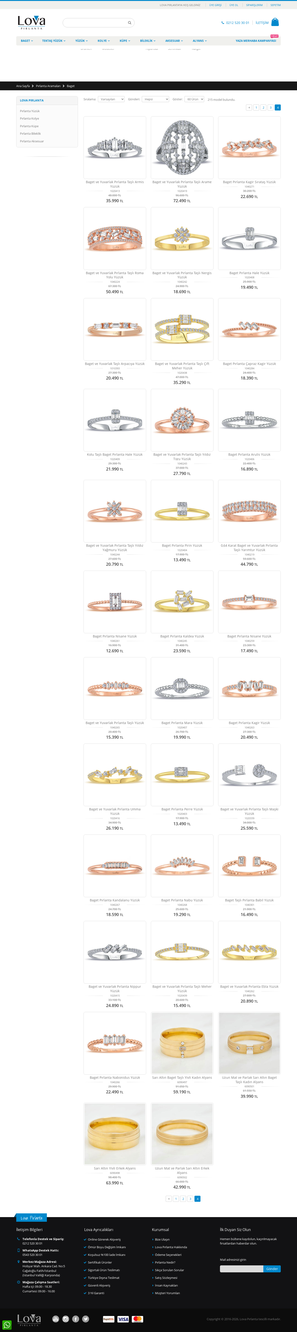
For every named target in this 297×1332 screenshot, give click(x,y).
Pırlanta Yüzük (30, 111)
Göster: (178, 99)
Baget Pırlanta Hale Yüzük (249, 273)
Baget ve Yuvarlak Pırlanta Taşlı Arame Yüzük (182, 184)
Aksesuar (172, 41)
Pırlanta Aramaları (48, 86)
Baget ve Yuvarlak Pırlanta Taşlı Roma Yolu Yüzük (115, 275)
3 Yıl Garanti (96, 1293)
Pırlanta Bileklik (30, 133)
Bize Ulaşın (162, 1239)
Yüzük (80, 41)
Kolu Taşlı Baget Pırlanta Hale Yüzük (114, 454)
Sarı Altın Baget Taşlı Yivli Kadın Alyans (182, 1077)
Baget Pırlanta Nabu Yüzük (182, 900)
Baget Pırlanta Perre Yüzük (182, 809)
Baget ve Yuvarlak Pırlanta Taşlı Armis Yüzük (115, 184)
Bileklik (146, 41)
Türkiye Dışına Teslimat (103, 1278)
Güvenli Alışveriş (99, 1285)
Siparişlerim (254, 5)
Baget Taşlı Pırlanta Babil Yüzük (249, 900)
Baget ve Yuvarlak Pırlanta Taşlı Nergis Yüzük (182, 275)
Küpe (123, 41)
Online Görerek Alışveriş (104, 1239)
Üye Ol (233, 5)
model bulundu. (221, 99)
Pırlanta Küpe (29, 126)
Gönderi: (134, 99)
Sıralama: (90, 99)
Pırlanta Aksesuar (32, 141)
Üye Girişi (215, 5)
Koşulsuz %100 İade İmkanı (106, 1255)
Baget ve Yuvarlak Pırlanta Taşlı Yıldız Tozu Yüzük (182, 456)
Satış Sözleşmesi (166, 1278)
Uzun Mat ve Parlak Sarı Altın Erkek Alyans (182, 1170)
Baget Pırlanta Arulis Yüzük (249, 454)
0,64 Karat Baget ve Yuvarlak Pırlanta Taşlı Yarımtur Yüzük (249, 547)
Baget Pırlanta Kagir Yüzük (249, 723)
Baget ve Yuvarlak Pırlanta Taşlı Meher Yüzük (182, 988)
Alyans (198, 41)
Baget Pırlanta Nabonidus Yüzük (115, 1077)
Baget (25, 41)
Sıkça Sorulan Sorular (169, 1270)
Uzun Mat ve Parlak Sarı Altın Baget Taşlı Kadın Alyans (249, 1079)
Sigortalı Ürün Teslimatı (104, 1270)
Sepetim (276, 5)
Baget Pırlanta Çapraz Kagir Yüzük (249, 363)
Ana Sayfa (23, 86)
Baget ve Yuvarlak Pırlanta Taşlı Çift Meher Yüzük (182, 365)
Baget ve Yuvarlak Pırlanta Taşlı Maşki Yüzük (249, 811)
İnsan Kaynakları (166, 1285)
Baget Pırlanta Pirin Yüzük (182, 545)
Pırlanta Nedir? (165, 1262)
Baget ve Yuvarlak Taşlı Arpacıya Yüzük (115, 363)
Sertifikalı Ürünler (100, 1262)
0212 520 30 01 (237, 22)
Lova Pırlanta (32, 100)
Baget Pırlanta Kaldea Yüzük (182, 636)
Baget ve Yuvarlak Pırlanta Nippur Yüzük (115, 988)
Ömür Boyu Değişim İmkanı (107, 1247)
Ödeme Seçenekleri (168, 1255)
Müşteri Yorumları (167, 1293)
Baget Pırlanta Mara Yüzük (182, 723)
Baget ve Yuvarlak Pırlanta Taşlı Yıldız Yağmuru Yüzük (114, 547)
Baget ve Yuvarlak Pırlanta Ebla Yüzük (249, 986)
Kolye (102, 41)
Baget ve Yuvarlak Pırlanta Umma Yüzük (115, 811)
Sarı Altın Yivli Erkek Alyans (115, 1168)
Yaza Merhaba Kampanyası (257, 39)
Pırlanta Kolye (29, 118)
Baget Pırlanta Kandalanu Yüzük (115, 900)
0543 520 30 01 (32, 1255)
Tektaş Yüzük (52, 41)
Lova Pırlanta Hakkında (171, 1247)
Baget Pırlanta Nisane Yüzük (115, 636)
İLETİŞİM (262, 22)
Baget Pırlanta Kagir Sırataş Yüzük (249, 182)
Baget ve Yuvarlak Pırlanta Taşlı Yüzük (115, 723)
